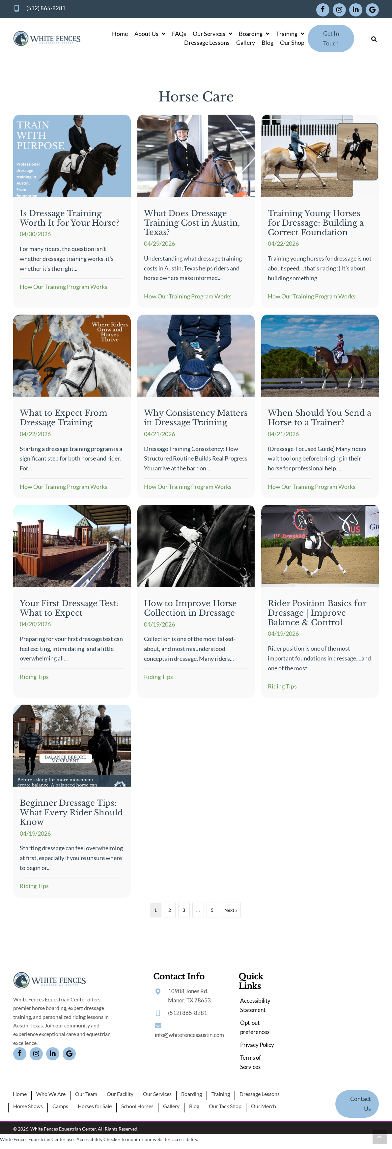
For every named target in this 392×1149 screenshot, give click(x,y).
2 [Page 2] (169, 910)
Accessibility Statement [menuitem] (255, 1005)
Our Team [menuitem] (86, 1094)
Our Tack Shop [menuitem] (225, 1106)
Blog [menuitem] (194, 1106)
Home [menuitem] (20, 1094)
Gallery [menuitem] (171, 1106)
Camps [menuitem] (60, 1106)
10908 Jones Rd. (188, 991)
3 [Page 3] (183, 910)
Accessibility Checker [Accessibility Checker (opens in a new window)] (98, 1139)
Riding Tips (34, 676)
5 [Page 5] (212, 910)
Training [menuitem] (220, 1094)
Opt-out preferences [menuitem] (254, 1027)
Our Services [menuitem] (157, 1094)
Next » (230, 910)
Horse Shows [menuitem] (28, 1106)
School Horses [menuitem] (137, 1106)
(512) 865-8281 (46, 8)
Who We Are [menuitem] (51, 1094)
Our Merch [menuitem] (263, 1106)
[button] (322, 9)
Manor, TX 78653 (189, 1000)
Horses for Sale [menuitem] (95, 1106)
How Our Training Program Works (63, 286)
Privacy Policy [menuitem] (257, 1044)
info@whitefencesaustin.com (189, 1034)
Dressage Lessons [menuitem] (259, 1094)
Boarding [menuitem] (191, 1094)
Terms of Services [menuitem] (250, 1062)
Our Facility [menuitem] (120, 1094)
